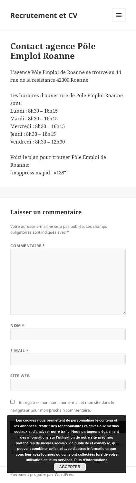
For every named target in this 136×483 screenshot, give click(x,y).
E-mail (19, 350)
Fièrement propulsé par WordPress (42, 474)
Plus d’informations (90, 460)
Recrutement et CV (43, 15)
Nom (17, 325)
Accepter (70, 467)
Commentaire (27, 245)
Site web (20, 375)
